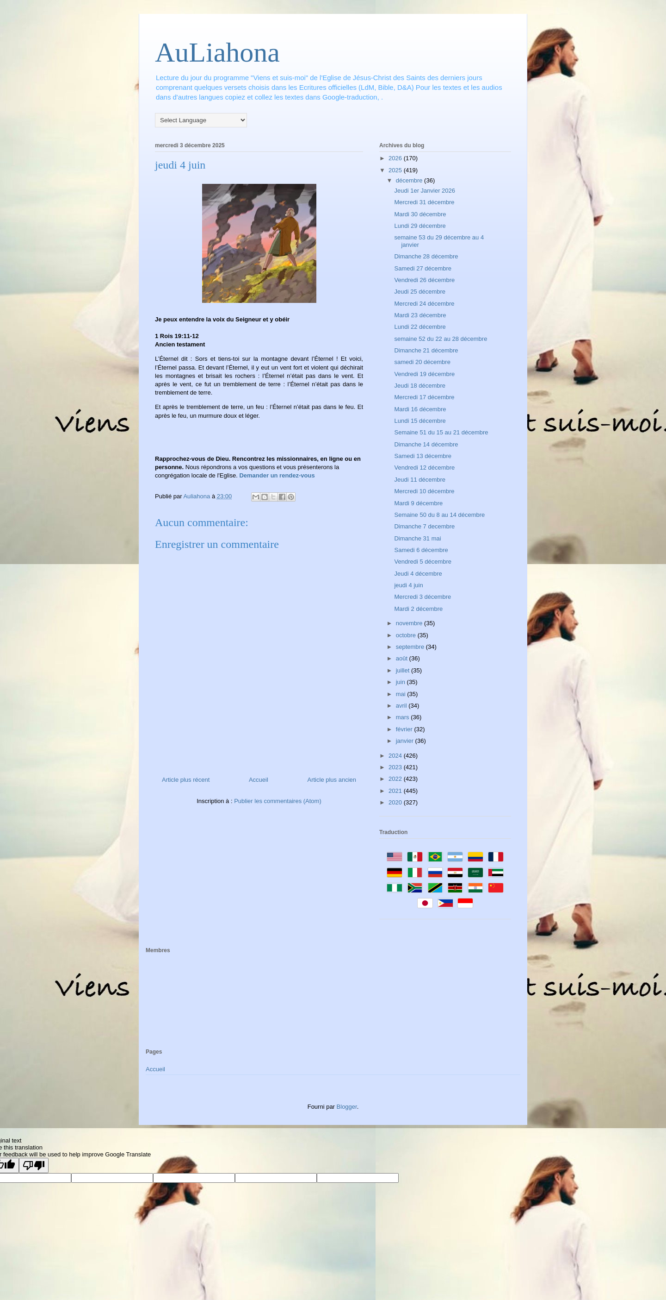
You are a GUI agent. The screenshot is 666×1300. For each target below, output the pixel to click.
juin (401, 681)
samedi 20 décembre (422, 361)
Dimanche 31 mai (417, 538)
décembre (410, 180)
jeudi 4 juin (408, 585)
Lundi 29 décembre (419, 225)
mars (403, 717)
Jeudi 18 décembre (419, 385)
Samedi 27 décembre (422, 268)
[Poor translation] (34, 1165)
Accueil (258, 779)
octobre (407, 635)
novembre (410, 623)
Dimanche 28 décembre (426, 256)
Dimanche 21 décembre (426, 350)
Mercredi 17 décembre (424, 397)
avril (402, 705)
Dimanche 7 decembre (424, 526)
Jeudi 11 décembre (419, 479)
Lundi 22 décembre (419, 326)
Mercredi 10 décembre (424, 491)
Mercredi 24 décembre (424, 303)
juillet (403, 670)
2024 (396, 755)
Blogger (347, 1106)
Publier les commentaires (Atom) (277, 801)
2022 (396, 778)
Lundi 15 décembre (419, 420)
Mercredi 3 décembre (422, 596)
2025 (396, 170)
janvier (405, 740)
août (402, 658)
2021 (396, 790)
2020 (396, 802)
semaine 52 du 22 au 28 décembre (440, 338)
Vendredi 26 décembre (424, 279)
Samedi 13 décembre (422, 455)
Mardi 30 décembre (420, 214)
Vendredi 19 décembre (424, 374)
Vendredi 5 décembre (422, 561)
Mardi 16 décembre (420, 409)
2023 (396, 767)
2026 (396, 158)
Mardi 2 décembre (418, 608)
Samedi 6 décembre (421, 549)
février (405, 729)
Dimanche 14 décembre (426, 444)
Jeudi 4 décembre (418, 573)
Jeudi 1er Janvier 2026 (424, 190)
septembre (411, 646)
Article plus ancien (332, 779)
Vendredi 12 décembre (424, 467)
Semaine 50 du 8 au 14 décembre (439, 514)
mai (401, 694)
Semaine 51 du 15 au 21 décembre (441, 432)
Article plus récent (186, 779)
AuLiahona (217, 52)
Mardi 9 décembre (418, 503)
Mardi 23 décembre (420, 315)
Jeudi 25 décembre (419, 291)
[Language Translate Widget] (201, 120)
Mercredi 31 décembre (424, 202)
